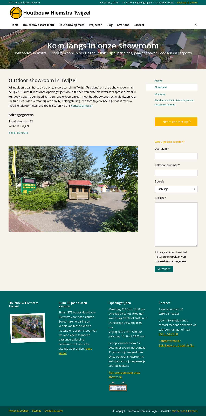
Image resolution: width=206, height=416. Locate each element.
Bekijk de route (18, 133)
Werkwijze (160, 94)
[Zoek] (195, 25)
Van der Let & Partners (184, 411)
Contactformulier (170, 341)
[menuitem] (116, 2)
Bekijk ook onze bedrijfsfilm (176, 345)
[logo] (50, 12)
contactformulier (82, 106)
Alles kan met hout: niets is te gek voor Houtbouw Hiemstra (174, 102)
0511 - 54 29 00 (168, 334)
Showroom (161, 87)
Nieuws (158, 80)
